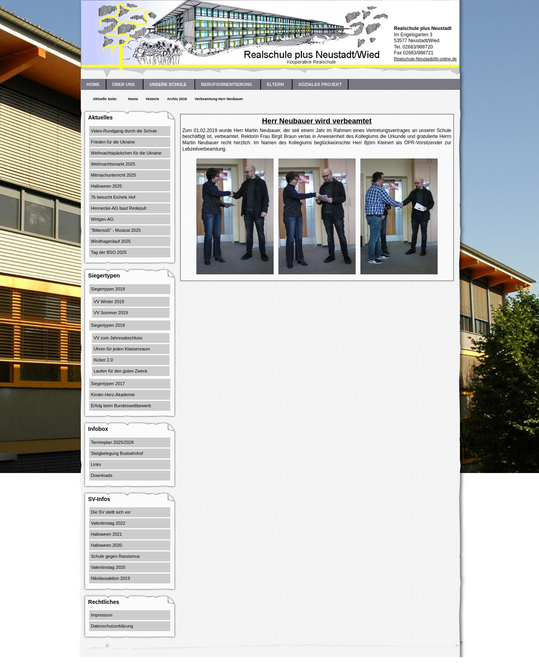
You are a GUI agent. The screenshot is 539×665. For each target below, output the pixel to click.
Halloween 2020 (106, 545)
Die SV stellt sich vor (111, 512)
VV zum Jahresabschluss (118, 337)
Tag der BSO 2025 (109, 252)
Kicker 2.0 (103, 360)
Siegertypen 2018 (108, 325)
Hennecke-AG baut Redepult (119, 208)
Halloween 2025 (106, 186)
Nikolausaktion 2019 (110, 578)
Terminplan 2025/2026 (112, 442)
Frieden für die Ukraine (113, 142)
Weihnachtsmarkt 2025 (113, 164)
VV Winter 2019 (109, 301)
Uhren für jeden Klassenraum (122, 348)
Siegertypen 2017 (108, 383)
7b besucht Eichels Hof (113, 197)
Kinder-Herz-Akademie (113, 394)
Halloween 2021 (106, 534)
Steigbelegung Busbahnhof (117, 453)
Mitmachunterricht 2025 (113, 175)
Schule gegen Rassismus (115, 556)
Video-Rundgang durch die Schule (124, 131)
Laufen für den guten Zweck (120, 371)
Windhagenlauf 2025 (111, 241)
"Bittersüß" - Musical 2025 (116, 230)
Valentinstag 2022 (108, 523)
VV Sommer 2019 (111, 312)
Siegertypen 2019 (108, 289)
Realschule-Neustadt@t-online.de (425, 58)
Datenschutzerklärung (112, 626)
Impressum (101, 615)
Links (96, 464)
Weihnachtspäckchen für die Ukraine (126, 153)
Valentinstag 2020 (108, 567)
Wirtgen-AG (102, 219)
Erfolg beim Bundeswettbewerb (121, 405)
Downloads (101, 475)
